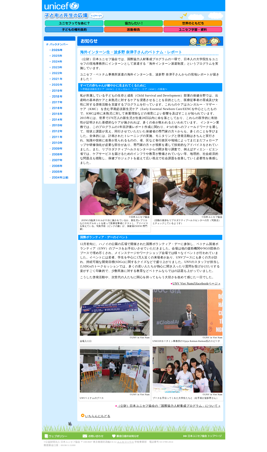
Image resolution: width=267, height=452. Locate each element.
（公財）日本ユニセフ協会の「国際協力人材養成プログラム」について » (168, 405)
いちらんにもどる (97, 416)
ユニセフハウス (125, 442)
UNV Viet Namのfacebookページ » (196, 283)
